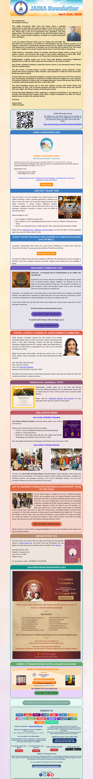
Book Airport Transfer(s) (46, 253)
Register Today (46, 184)
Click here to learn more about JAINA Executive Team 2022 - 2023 (64, 740)
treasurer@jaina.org (36, 726)
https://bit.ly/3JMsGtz (26, 367)
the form (58, 545)
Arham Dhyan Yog (26, 543)
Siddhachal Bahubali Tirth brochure (61, 398)
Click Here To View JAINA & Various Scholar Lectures (46, 703)
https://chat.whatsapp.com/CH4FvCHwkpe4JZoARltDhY (63, 124)
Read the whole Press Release (46, 524)
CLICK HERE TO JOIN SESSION (46, 693)
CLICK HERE (19, 750)
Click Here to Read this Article (46, 314)
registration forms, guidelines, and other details (37, 230)
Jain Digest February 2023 (46, 325)
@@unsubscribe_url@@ (55, 778)
